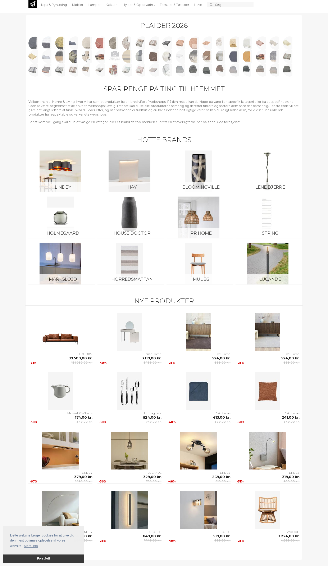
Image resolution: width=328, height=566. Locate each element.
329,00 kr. (152, 477)
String (270, 233)
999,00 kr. (222, 540)
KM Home (224, 354)
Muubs (201, 279)
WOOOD (293, 532)
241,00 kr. (291, 417)
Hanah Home (152, 354)
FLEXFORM (84, 354)
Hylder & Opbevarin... (139, 5)
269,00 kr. (221, 477)
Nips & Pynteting (54, 5)
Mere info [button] (31, 546)
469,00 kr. (291, 481)
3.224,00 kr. (289, 536)
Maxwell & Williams (79, 413)
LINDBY (63, 187)
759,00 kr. (153, 481)
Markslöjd (63, 279)
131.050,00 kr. (81, 362)
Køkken (112, 5)
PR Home (201, 233)
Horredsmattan (132, 279)
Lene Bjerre (270, 187)
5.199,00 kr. (152, 362)
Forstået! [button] (43, 558)
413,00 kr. (222, 417)
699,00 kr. (222, 362)
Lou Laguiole (152, 413)
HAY (132, 187)
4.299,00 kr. (290, 540)
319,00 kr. (291, 477)
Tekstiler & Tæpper (175, 5)
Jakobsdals (223, 413)
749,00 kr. (153, 421)
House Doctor (132, 233)
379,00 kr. (83, 477)
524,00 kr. (221, 358)
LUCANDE (270, 279)
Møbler (78, 5)
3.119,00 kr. (151, 358)
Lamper (94, 5)
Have (198, 5)
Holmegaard (63, 233)
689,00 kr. (222, 421)
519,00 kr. (223, 481)
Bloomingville (201, 187)
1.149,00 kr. (83, 481)
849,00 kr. (152, 536)
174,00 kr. (83, 417)
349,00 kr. (84, 421)
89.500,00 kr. (80, 358)
